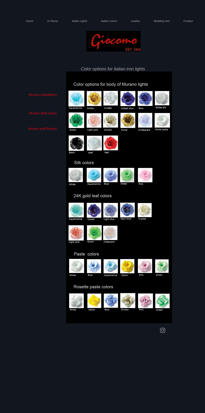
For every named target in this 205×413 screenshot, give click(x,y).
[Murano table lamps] (43, 113)
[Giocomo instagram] (162, 330)
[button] (76, 21)
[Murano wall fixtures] (42, 128)
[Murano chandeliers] (43, 94)
